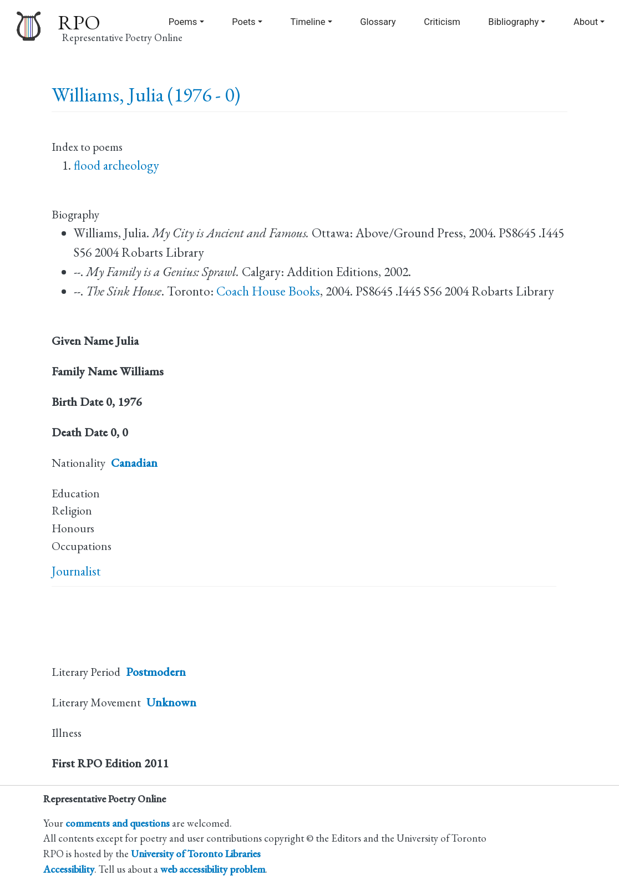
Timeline (307, 22)
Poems (183, 22)
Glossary (377, 22)
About (586, 22)
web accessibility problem (212, 868)
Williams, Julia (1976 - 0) (146, 95)
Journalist (76, 571)
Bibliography (513, 22)
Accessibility (68, 868)
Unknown (171, 702)
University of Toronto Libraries (196, 853)
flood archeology (116, 165)
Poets (244, 22)
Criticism (442, 22)
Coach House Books (268, 291)
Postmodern (156, 671)
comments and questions (117, 822)
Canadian (134, 462)
